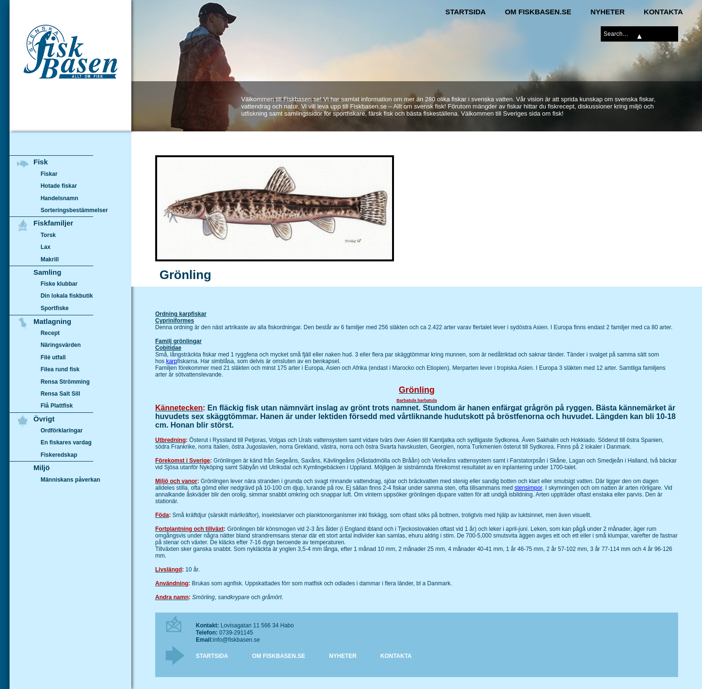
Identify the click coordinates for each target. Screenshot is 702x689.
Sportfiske (55, 308)
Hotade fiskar (59, 186)
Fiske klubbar (59, 283)
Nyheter (607, 12)
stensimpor (528, 487)
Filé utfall (53, 357)
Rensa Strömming (65, 381)
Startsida (465, 12)
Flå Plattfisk (57, 405)
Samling (47, 272)
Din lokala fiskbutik (67, 296)
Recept (50, 333)
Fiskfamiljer (53, 223)
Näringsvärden (61, 345)
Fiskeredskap (59, 455)
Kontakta (663, 12)
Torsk (48, 235)
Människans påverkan (70, 479)
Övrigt (43, 419)
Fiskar (49, 174)
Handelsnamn (59, 198)
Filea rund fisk (60, 369)
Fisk (40, 162)
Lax (46, 247)
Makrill (50, 259)
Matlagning (52, 321)
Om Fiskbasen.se (538, 12)
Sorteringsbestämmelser (74, 210)
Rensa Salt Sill (60, 393)
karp (171, 361)
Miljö (41, 467)
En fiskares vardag (66, 443)
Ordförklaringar (62, 430)
